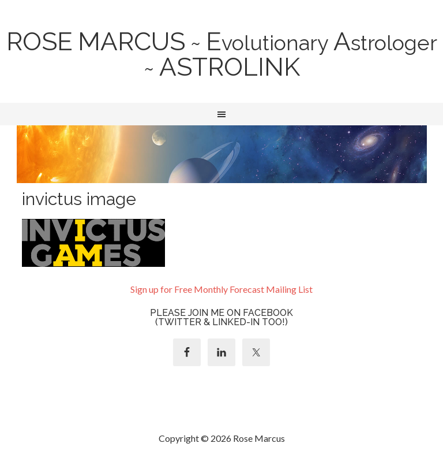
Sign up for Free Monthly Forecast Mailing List (221, 289)
